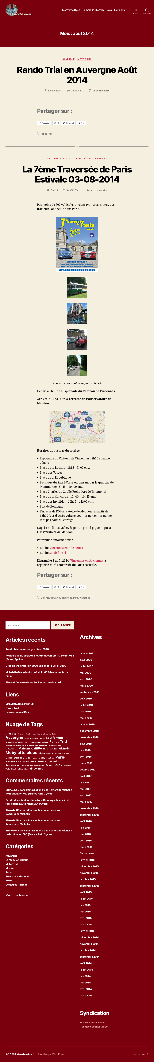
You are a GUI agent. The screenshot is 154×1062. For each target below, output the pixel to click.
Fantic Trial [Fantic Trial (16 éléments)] (58, 742)
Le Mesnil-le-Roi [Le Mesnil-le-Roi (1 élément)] (54, 745)
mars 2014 (86, 995)
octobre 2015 (88, 879)
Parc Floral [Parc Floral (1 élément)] (50, 758)
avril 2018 (86, 756)
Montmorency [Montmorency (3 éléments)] (46, 753)
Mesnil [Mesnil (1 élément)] (45, 749)
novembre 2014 (89, 943)
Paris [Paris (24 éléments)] (60, 757)
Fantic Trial (46, 133)
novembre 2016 (89, 808)
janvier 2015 (87, 930)
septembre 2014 (89, 956)
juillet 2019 (86, 705)
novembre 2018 (89, 737)
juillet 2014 (86, 969)
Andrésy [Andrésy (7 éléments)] (11, 733)
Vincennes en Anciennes (66, 548)
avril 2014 (86, 989)
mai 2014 (85, 982)
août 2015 (86, 892)
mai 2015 (85, 911)
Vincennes (84, 597)
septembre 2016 (89, 814)
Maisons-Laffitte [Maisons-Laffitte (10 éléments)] (30, 748)
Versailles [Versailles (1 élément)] (67, 765)
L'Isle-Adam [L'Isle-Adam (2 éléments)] (32, 745)
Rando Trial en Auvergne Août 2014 (77, 74)
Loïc (56, 190)
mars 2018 (86, 763)
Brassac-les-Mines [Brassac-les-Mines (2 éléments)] (14, 742)
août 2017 (86, 776)
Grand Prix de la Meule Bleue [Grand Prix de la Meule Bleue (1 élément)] (16, 745)
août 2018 (86, 743)
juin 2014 (85, 976)
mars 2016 (86, 847)
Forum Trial (12, 708)
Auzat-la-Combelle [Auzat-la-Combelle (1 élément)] (31, 738)
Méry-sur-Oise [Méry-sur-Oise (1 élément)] (26, 758)
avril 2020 (86, 679)
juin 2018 (85, 750)
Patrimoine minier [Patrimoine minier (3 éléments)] (27, 761)
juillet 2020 (86, 666)
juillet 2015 (86, 898)
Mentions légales (17, 895)
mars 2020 (86, 685)
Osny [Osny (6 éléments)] (41, 757)
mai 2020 (85, 672)
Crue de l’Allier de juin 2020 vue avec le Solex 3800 (36, 665)
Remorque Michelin (93, 10)
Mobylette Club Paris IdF (20, 704)
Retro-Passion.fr (25, 1054)
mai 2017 (85, 789)
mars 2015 (86, 924)
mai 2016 (85, 834)
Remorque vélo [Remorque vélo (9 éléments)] (48, 761)
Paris (78, 159)
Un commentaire (101, 90)
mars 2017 (86, 801)
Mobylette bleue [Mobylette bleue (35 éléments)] (21, 752)
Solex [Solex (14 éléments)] (57, 765)
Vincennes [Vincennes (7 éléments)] (36, 768)
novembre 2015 (89, 872)
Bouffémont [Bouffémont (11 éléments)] (54, 737)
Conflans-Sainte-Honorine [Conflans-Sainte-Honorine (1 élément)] (38, 742)
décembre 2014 (89, 937)
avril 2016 (86, 840)
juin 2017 (85, 782)
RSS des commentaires (94, 1026)
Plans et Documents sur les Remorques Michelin (34, 682)
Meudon (50, 597)
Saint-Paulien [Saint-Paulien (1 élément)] (39, 765)
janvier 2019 (87, 724)
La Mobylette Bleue (59, 159)
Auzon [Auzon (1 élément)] (42, 738)
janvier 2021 (87, 653)
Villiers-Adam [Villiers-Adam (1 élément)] (23, 769)
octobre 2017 (88, 769)
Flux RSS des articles (92, 1022)
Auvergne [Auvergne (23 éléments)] (14, 737)
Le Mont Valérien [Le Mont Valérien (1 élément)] (11, 749)
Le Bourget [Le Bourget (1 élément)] (43, 745)
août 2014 (86, 963)
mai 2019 (85, 711)
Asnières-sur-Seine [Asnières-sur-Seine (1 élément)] (48, 734)
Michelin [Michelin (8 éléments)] (64, 748)
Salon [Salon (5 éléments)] (48, 765)
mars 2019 (86, 718)
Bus (43, 597)
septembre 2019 (89, 692)
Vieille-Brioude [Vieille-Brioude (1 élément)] (11, 769)
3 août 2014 (72, 190)
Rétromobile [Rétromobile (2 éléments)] (27, 765)
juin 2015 (85, 905)
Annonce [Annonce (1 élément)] (21, 734)
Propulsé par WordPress (51, 1054)
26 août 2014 (78, 90)
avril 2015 (86, 918)
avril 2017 (85, 795)
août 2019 (86, 698)
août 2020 (86, 659)
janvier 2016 (87, 859)
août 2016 (86, 821)
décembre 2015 (89, 866)
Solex (109, 10)
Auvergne (68, 59)
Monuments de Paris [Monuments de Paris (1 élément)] (62, 753)
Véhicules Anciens (95, 159)
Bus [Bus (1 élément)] (26, 742)
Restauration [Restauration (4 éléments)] (13, 765)
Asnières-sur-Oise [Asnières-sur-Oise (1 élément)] (33, 734)
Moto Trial (119, 10)
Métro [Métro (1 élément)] (35, 758)
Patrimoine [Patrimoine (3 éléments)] (11, 761)
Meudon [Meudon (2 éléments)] (53, 749)
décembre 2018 (89, 730)
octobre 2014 (88, 950)
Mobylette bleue (63, 597)
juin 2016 (85, 827)
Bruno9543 (58, 90)
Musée (9, 868)
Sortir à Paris (58, 553)
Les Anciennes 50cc (18, 712)
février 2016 (87, 853)
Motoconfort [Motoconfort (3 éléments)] (12, 757)
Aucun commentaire (97, 190)
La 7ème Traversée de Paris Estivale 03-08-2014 (77, 174)
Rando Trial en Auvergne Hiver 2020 (27, 649)
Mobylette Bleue (71, 10)
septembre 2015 (89, 885)
